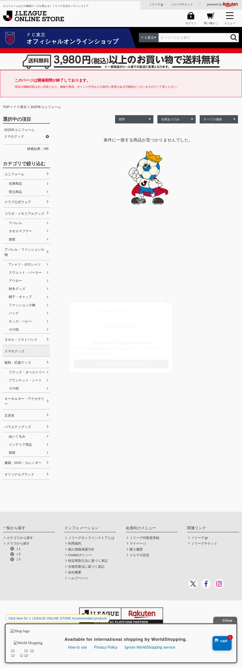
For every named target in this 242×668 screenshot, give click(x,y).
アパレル (15, 223)
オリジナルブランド (19, 474)
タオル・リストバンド (21, 339)
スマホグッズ (14, 351)
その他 (14, 329)
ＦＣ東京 (20, 107)
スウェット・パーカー (25, 272)
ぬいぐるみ (17, 436)
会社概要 (74, 572)
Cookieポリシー (80, 555)
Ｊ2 (18, 554)
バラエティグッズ (17, 427)
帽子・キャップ (20, 297)
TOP (6, 107)
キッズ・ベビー (20, 321)
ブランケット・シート (25, 380)
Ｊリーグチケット (181, 4)
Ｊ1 (18, 549)
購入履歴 (136, 549)
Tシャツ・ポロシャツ (25, 264)
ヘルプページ (78, 578)
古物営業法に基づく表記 (86, 566)
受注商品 (15, 192)
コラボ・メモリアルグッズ (24, 213)
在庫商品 (15, 183)
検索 (234, 37)
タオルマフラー (20, 231)
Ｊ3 (18, 559)
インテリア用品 (20, 444)
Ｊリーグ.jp (156, 4)
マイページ (138, 543)
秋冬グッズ (17, 289)
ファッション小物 (22, 305)
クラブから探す (18, 543)
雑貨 (12, 239)
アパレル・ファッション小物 (24, 252)
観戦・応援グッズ (17, 362)
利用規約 (74, 543)
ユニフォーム (14, 174)
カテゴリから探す (20, 538)
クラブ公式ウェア (17, 202)
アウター (15, 281)
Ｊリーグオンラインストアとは (91, 538)
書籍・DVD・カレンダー (22, 463)
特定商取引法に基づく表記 (88, 561)
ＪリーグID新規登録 (144, 538)
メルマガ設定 (139, 555)
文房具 (9, 415)
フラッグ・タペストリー (27, 372)
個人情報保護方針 (81, 549)
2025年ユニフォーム (45, 107)
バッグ (14, 313)
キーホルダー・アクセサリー (24, 401)
